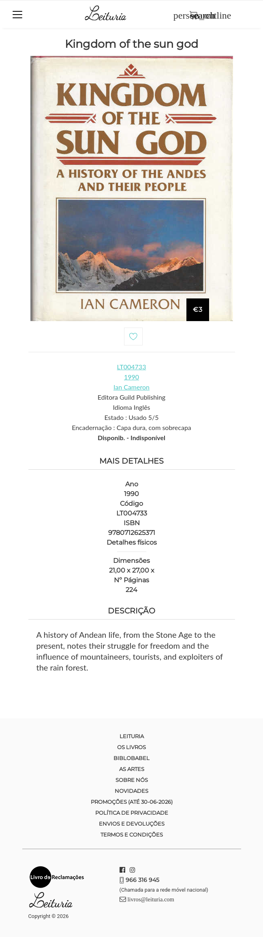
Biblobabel (131, 758)
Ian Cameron (131, 387)
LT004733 (131, 367)
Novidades (131, 791)
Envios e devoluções (132, 823)
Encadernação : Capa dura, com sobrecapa (131, 427)
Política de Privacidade (131, 812)
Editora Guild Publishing (131, 397)
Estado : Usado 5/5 (131, 417)
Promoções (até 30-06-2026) (132, 802)
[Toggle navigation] (17, 14)
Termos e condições (131, 834)
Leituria (132, 736)
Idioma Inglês (131, 407)
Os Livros (131, 747)
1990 (131, 377)
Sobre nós (131, 780)
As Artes (131, 769)
